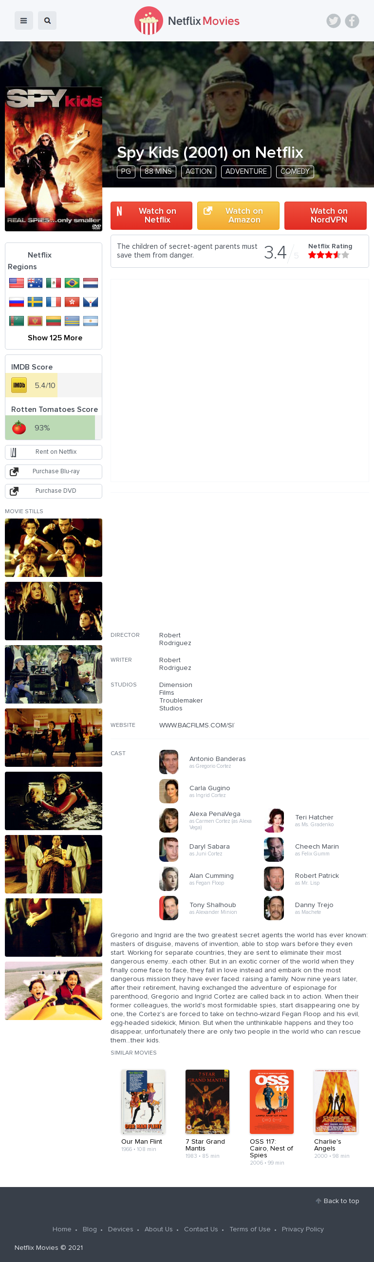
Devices (120, 1229)
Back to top (341, 1201)
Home (62, 1229)
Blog (90, 1229)
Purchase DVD (56, 491)
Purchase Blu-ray (56, 471)
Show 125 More (55, 338)
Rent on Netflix (56, 452)
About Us (159, 1229)
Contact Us (201, 1229)
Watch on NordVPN (329, 215)
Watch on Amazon (244, 215)
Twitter (333, 21)
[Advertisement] (296, 568)
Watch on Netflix (157, 215)
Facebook (352, 21)
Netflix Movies (36, 1247)
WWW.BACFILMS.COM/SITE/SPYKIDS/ (216, 725)
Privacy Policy (303, 1229)
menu (24, 20)
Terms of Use (250, 1229)
